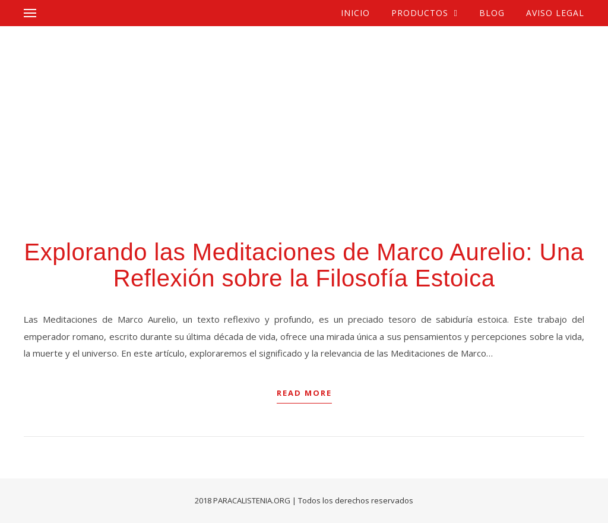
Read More (304, 392)
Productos (419, 12)
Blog (492, 12)
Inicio (355, 12)
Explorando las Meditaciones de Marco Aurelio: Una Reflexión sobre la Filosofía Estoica (304, 265)
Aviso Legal (555, 12)
